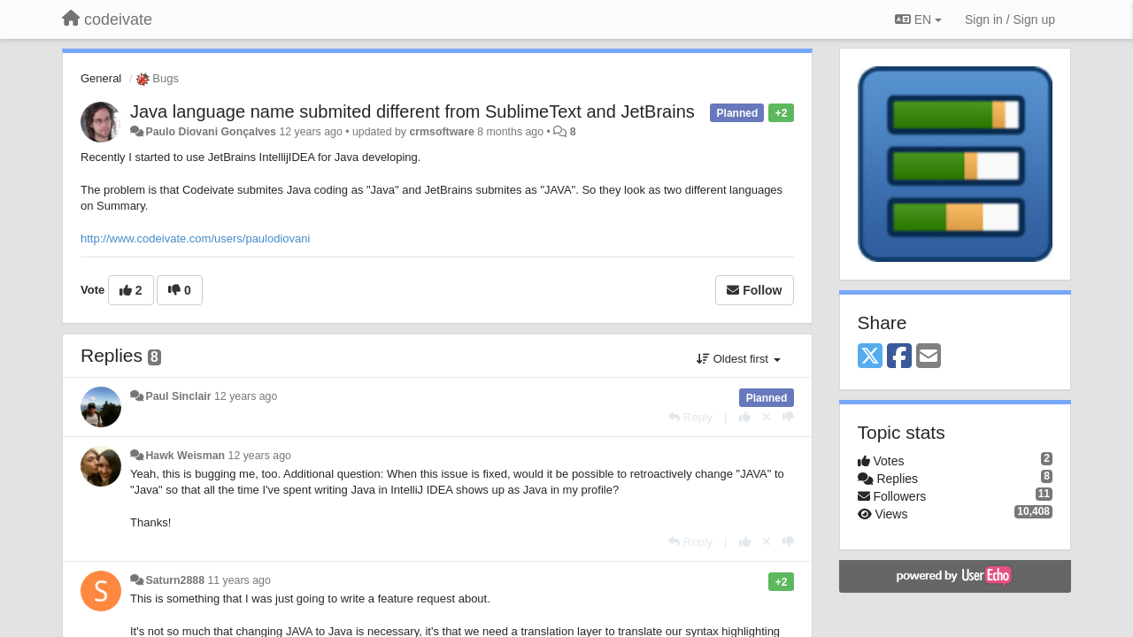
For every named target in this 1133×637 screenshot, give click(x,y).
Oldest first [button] (738, 358)
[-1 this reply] (788, 417)
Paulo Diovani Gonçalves (210, 132)
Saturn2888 (176, 580)
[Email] (928, 357)
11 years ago (238, 580)
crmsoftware (441, 132)
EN (918, 19)
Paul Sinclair (178, 396)
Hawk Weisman (185, 455)
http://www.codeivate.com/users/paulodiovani (195, 238)
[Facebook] (899, 357)
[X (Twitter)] (870, 357)
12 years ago (245, 396)
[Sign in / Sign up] (1010, 19)
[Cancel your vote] (766, 417)
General (101, 78)
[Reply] (690, 417)
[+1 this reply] (745, 417)
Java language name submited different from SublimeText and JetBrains (412, 111)
